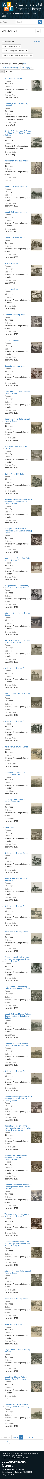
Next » (26, 63)
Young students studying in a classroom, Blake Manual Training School (18, 531)
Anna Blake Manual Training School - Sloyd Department (16, 1378)
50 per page (27, 68)
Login (4, 16)
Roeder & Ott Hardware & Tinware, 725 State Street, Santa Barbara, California (18, 133)
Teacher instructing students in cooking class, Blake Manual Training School (17, 1157)
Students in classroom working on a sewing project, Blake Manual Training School (18, 1187)
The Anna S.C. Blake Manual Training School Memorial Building (18, 1044)
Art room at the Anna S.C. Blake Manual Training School (17, 559)
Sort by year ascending (10, 68)
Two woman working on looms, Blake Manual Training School (17, 1215)
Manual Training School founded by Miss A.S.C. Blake (18, 641)
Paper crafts (9, 827)
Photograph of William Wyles (16, 161)
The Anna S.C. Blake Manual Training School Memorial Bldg (17, 1406)
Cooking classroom (12, 340)
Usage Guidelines (21, 13)
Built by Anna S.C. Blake (14, 474)
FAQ (10, 13)
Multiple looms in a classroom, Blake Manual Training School (17, 587)
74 (7, 1441)
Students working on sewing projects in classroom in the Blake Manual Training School (18, 1128)
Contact (34, 13)
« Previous (5, 1437)
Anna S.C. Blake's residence (16, 186)
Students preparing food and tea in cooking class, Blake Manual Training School (18, 501)
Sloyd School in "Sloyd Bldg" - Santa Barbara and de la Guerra (17, 988)
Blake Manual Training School (17, 668)
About (4, 13)
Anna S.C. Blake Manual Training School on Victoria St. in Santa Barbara (18, 1016)
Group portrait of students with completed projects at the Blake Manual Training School (17, 959)
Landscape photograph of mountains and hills (15, 773)
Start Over (37, 41)
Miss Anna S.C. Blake (13, 78)
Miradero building (11, 263)
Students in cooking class (15, 315)
